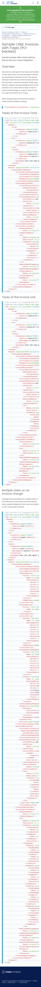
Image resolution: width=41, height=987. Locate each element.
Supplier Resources (29, 34)
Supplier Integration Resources (21, 35)
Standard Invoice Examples (10, 37)
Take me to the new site (27, 20)
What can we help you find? (10, 32)
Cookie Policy (11, 982)
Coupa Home (23, 982)
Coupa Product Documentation (11, 34)
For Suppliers (6, 35)
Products (23, 32)
